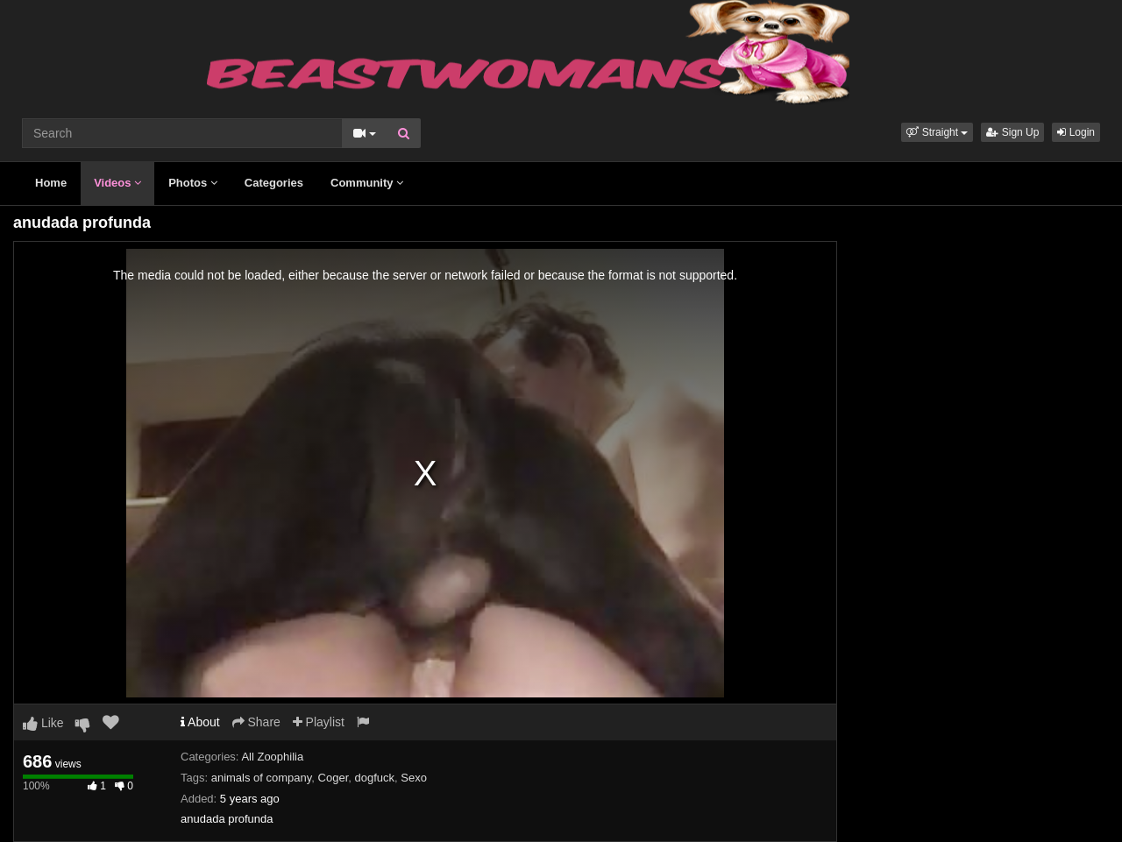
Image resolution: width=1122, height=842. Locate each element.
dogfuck (375, 777)
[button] (937, 132)
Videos (117, 182)
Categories (274, 182)
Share (256, 722)
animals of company (261, 777)
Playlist (318, 722)
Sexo (414, 777)
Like (43, 723)
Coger (333, 777)
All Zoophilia (272, 756)
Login (1076, 132)
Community (366, 182)
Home (51, 182)
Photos (192, 182)
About (200, 722)
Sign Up (1012, 132)
